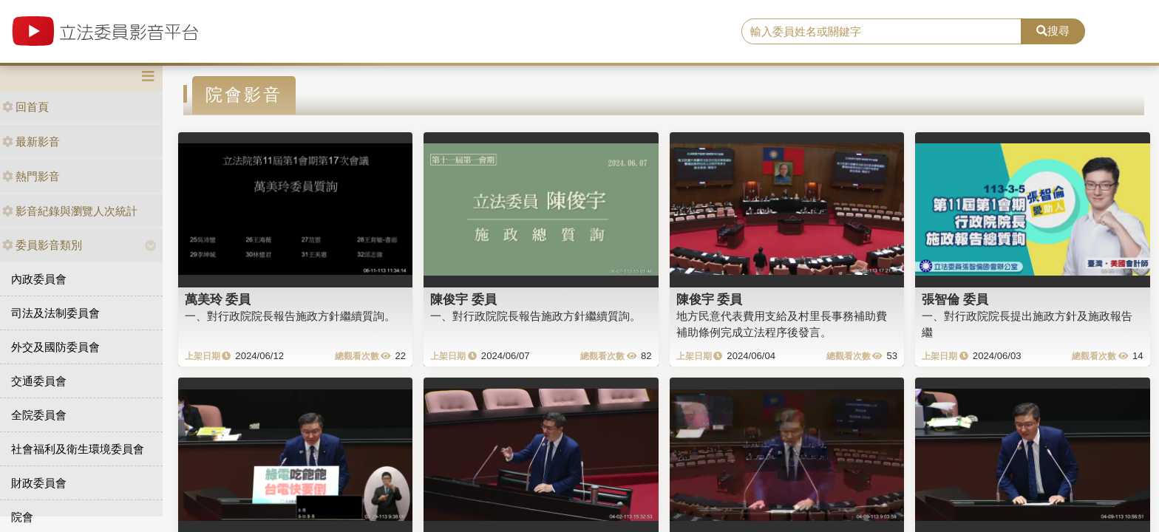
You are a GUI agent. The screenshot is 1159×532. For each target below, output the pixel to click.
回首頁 (25, 106)
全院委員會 (39, 415)
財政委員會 (39, 483)
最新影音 (31, 141)
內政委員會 (39, 279)
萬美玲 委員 (218, 299)
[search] (881, 31)
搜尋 (1053, 30)
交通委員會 (39, 381)
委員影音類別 (42, 245)
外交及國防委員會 (55, 347)
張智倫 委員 (955, 299)
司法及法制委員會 (55, 313)
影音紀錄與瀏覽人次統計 (69, 211)
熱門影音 (31, 176)
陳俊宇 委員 (463, 299)
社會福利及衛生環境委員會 (77, 449)
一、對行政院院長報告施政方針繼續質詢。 (290, 316)
